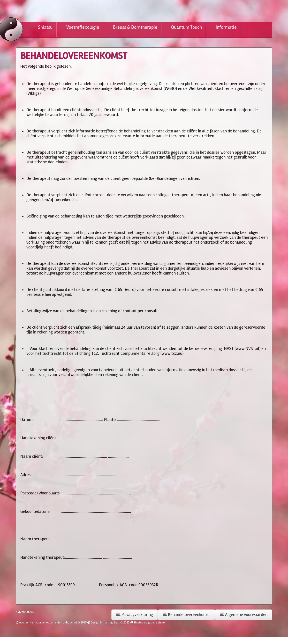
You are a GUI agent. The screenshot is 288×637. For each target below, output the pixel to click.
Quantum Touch (186, 27)
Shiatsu (45, 27)
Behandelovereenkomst (186, 614)
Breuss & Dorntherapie (135, 27)
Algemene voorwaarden (243, 614)
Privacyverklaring (134, 614)
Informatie (226, 27)
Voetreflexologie (82, 27)
